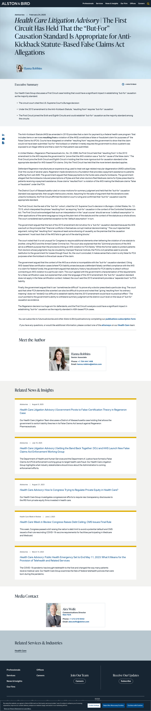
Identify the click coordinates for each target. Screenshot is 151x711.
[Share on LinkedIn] (3, 135)
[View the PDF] (3, 143)
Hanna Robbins (33, 68)
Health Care (123, 325)
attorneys (106, 325)
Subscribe (126, 681)
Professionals (88, 3)
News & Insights (111, 3)
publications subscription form (121, 319)
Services (99, 3)
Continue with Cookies (135, 705)
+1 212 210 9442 (76, 619)
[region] (75, 705)
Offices (133, 3)
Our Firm (124, 3)
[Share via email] (3, 139)
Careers (141, 3)
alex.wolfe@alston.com (78, 622)
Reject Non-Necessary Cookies (113, 705)
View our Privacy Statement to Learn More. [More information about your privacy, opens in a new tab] (17, 709)
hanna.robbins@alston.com (89, 364)
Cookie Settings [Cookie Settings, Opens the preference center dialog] (94, 705)
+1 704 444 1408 (85, 361)
